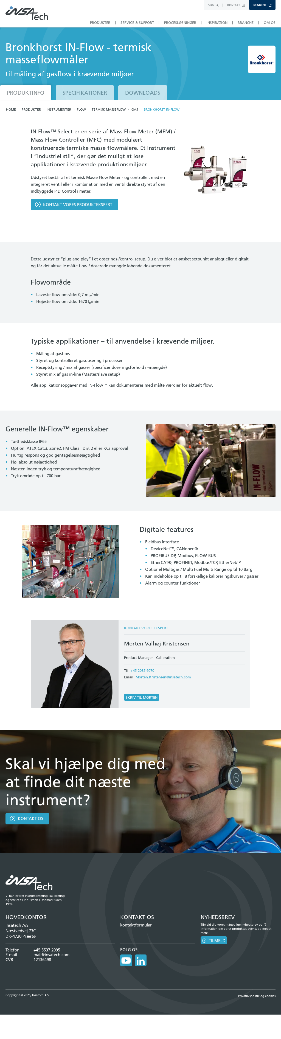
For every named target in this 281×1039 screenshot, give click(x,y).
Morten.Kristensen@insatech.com (163, 677)
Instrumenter (59, 109)
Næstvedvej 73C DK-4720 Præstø (20, 933)
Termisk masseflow (109, 109)
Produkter (31, 109)
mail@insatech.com (51, 954)
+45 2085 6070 (142, 670)
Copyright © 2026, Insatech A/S (27, 993)
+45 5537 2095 (46, 950)
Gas (134, 109)
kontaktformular (136, 925)
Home (11, 109)
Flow (81, 109)
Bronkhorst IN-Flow (161, 109)
